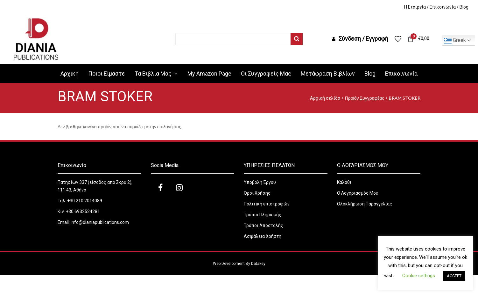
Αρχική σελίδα (325, 98)
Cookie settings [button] (418, 275)
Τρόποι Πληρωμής (262, 214)
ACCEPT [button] (454, 275)
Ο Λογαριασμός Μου (357, 193)
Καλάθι (344, 182)
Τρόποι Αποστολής (263, 225)
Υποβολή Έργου (260, 182)
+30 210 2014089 (84, 200)
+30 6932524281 (83, 211)
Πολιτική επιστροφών (267, 203)
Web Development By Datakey (239, 263)
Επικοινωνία (443, 7)
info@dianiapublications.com (100, 222)
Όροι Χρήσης (257, 193)
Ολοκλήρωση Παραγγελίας (364, 203)
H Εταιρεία (415, 7)
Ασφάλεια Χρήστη (263, 236)
